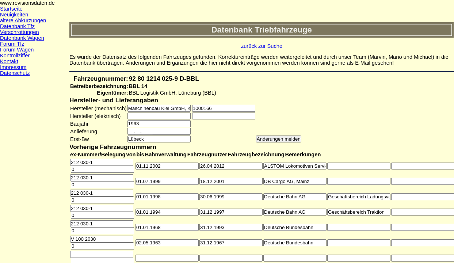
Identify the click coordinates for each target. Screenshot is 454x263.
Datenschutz (15, 73)
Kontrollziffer (15, 55)
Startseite (11, 9)
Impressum (13, 67)
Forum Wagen (17, 50)
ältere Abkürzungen (23, 20)
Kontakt (9, 61)
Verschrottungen (19, 32)
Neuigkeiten (14, 15)
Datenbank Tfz (17, 26)
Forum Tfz (12, 44)
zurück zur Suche (261, 46)
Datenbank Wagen (22, 38)
